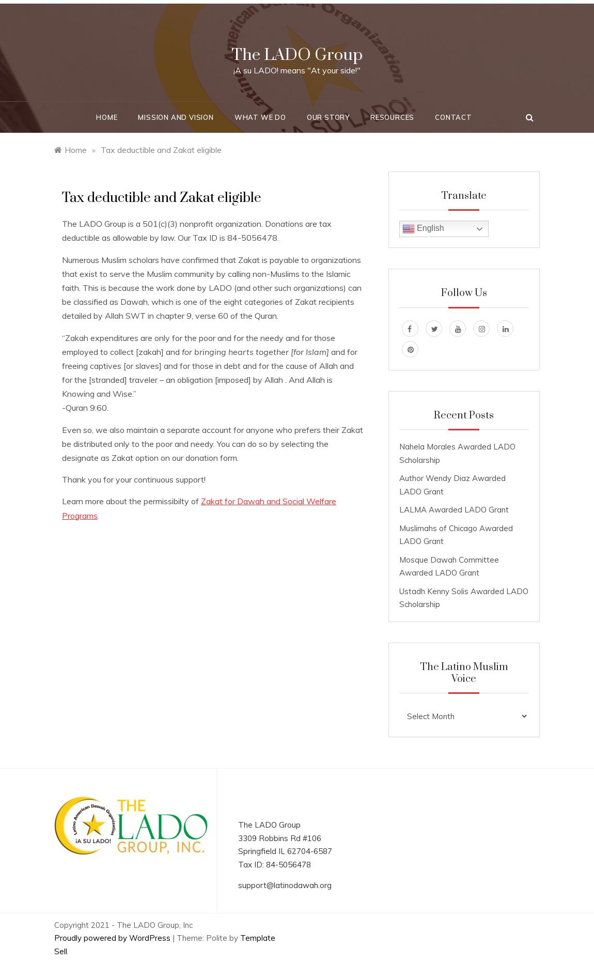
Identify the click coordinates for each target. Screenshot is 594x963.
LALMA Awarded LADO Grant (454, 510)
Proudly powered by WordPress (113, 938)
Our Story (328, 117)
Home (106, 117)
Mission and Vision (175, 117)
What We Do (260, 117)
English (423, 229)
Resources (392, 117)
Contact (453, 117)
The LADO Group (297, 55)
